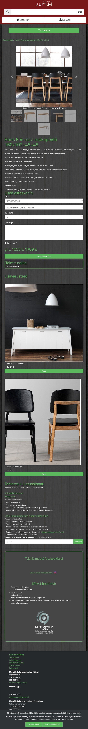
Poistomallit (13, 668)
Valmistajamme (15, 660)
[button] (10, 75)
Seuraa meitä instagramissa (43, 573)
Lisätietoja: (9, 222)
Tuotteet (44, 30)
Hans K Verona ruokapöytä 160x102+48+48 (32, 39)
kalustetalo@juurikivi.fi (18, 682)
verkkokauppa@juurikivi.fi (19, 697)
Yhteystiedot (14, 657)
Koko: (7, 196)
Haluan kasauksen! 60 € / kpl (52, 532)
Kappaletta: (9, 213)
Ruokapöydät (8, 39)
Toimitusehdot (14, 665)
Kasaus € (12, 243)
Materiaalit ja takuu (16, 662)
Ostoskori (23, 20)
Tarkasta (78, 541)
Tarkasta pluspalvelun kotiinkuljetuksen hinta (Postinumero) (28, 537)
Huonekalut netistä (16, 654)
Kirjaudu (65, 20)
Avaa (44, 370)
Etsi (80, 12)
